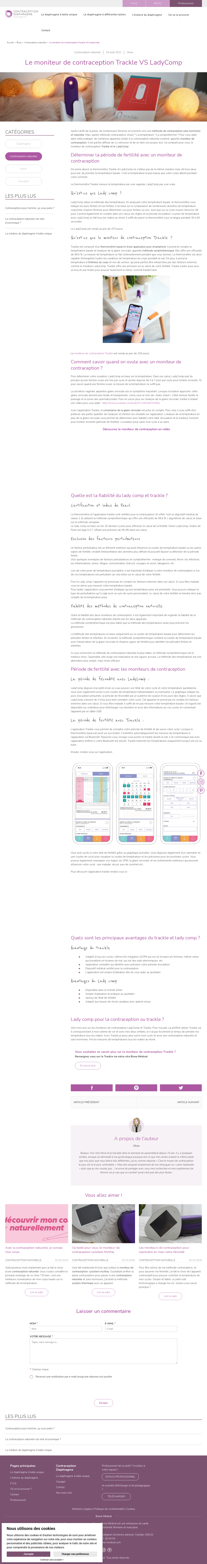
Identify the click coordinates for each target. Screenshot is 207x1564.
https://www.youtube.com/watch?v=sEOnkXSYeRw (131, 403)
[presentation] (103, 1388)
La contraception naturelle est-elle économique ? (33, 1439)
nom (34, 1323)
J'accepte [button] (29, 1554)
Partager (92, 1087)
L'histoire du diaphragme (147, 15)
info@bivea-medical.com (107, 1542)
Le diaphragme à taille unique (59, 14)
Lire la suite (36, 1292)
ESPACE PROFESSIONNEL (120, 1476)
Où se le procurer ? (21, 1489)
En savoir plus (88, 1065)
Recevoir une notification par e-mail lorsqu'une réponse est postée (74, 1376)
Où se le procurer (178, 15)
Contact (45, 30)
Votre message (41, 1336)
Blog (19, 42)
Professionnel (186, 3)
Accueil (10, 42)
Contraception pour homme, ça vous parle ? (29, 208)
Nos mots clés (64, 1492)
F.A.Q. (134, 3)
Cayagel (60, 1481)
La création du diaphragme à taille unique (28, 233)
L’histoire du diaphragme (24, 1477)
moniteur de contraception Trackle (93, 353)
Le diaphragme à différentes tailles (105, 14)
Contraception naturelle (35, 42)
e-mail (110, 1323)
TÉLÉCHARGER (116, 1496)
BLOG (157, 3)
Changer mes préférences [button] (75, 1554)
